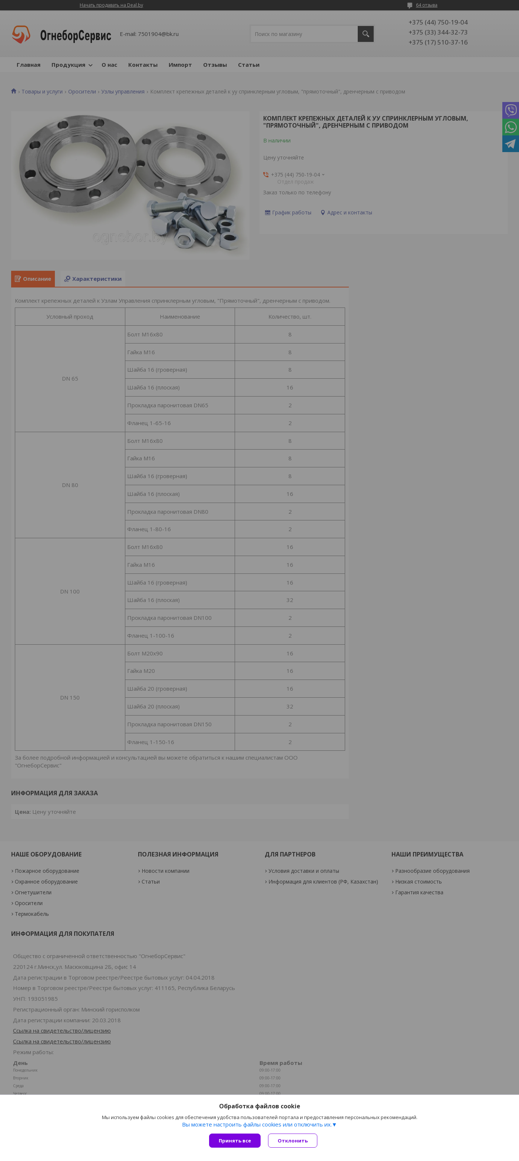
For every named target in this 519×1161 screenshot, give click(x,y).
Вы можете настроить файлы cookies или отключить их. (257, 1124)
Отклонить (293, 1140)
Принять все (235, 1140)
